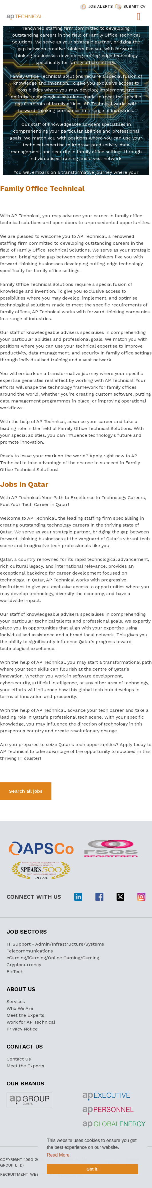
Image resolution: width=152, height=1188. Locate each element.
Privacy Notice (22, 1029)
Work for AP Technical (31, 1022)
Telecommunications (30, 951)
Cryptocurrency (24, 964)
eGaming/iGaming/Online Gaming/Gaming (53, 957)
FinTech (15, 971)
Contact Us (19, 1059)
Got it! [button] (93, 1169)
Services (16, 1001)
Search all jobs (26, 791)
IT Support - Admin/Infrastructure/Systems (55, 944)
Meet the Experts (25, 1015)
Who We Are (20, 1008)
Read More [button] (58, 1155)
